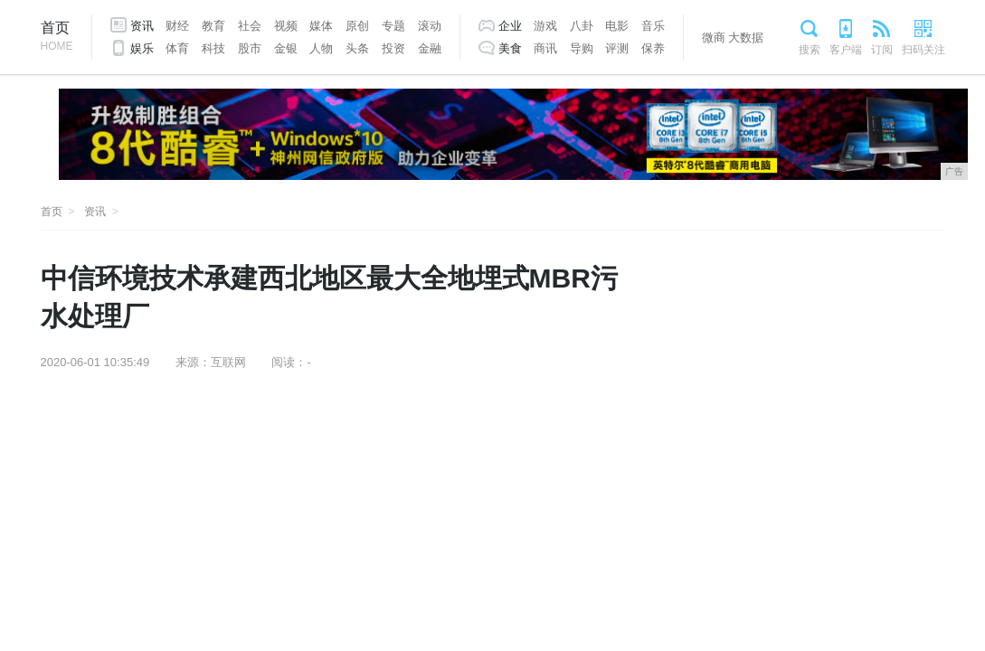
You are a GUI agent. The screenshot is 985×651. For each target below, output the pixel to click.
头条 (357, 48)
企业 (510, 26)
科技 (213, 48)
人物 (321, 48)
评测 (617, 48)
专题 (393, 26)
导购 (581, 48)
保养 (653, 48)
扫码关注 (923, 49)
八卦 (581, 26)
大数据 (745, 37)
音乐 (653, 26)
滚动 (429, 26)
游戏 (545, 26)
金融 (429, 48)
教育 (213, 26)
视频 (286, 26)
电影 (617, 26)
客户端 (845, 49)
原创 (357, 26)
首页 (57, 37)
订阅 (882, 49)
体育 (177, 48)
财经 (177, 26)
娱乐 (142, 48)
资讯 (142, 26)
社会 (249, 26)
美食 (510, 48)
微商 (713, 37)
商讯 (545, 48)
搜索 (809, 49)
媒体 (321, 26)
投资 (393, 48)
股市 (249, 48)
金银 (286, 48)
